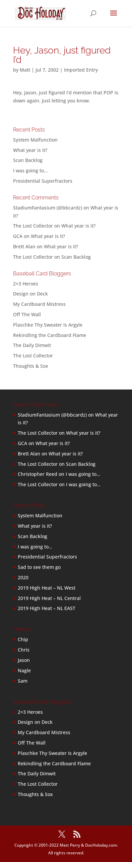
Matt (25, 70)
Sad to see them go (39, 567)
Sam (22, 681)
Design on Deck (30, 293)
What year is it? (30, 150)
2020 (23, 577)
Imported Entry (81, 70)
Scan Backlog (28, 160)
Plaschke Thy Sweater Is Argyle (47, 325)
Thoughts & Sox (30, 366)
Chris (23, 649)
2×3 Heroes (25, 283)
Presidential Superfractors (42, 181)
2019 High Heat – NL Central (49, 598)
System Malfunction (35, 140)
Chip (23, 639)
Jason (24, 660)
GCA (17, 236)
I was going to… (30, 170)
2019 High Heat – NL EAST (46, 608)
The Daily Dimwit (32, 345)
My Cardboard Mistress (39, 304)
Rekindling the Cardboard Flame (49, 335)
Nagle (24, 670)
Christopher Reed (37, 474)
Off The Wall (27, 314)
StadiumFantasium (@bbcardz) (47, 207)
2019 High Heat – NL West (46, 588)
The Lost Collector (33, 355)
